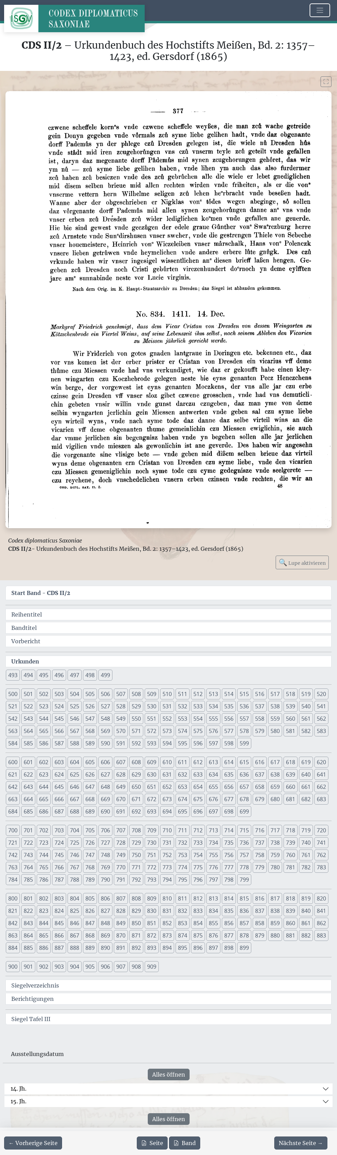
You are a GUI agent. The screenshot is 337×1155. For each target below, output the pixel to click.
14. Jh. (18, 1088)
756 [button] (228, 855)
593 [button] (151, 743)
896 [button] (198, 948)
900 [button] (12, 966)
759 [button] (275, 855)
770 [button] (120, 867)
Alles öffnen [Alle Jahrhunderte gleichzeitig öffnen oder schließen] (168, 1074)
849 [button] (120, 923)
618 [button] (290, 762)
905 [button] (90, 966)
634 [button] (213, 774)
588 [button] (74, 743)
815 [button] (244, 898)
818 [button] (290, 898)
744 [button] (43, 855)
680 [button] (275, 799)
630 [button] (151, 774)
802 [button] (43, 898)
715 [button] (244, 830)
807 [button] (120, 898)
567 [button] (74, 731)
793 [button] (151, 879)
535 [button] (228, 706)
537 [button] (259, 706)
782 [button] (306, 867)
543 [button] (28, 718)
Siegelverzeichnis (35, 985)
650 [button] (136, 787)
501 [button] (28, 694)
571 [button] (136, 731)
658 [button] (259, 787)
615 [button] (244, 762)
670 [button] (120, 799)
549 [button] (120, 718)
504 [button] (74, 694)
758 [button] (259, 855)
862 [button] (321, 923)
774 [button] (182, 867)
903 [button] (59, 966)
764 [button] (28, 867)
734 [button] (213, 842)
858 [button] (259, 923)
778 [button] (244, 867)
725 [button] (74, 842)
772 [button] (151, 867)
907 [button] (120, 966)
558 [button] (259, 718)
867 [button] (74, 935)
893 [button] (151, 948)
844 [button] (43, 923)
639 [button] (290, 774)
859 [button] (275, 923)
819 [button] (306, 898)
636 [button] (244, 774)
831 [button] (167, 911)
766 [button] (59, 867)
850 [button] (136, 923)
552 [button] (167, 718)
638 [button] (275, 774)
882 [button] (306, 935)
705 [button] (90, 830)
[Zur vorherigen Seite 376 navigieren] (33, 1143)
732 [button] (182, 842)
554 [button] (198, 718)
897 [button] (213, 948)
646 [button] (74, 787)
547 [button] (90, 718)
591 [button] (120, 743)
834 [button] (213, 911)
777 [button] (228, 867)
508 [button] (136, 694)
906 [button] (105, 966)
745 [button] (59, 855)
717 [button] (275, 830)
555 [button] (213, 718)
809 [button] (151, 898)
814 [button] (228, 898)
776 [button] (213, 867)
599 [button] (244, 743)
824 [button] (59, 911)
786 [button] (43, 879)
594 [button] (167, 743)
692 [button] (136, 811)
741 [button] (321, 842)
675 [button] (198, 799)
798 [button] (228, 879)
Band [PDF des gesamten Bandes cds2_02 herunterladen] (184, 1143)
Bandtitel (24, 627)
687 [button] (59, 811)
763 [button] (12, 867)
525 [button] (74, 706)
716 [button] (259, 830)
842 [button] (12, 923)
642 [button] (12, 787)
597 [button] (213, 743)
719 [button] (306, 830)
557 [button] (244, 718)
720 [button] (321, 830)
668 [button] (90, 799)
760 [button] (290, 855)
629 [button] (136, 774)
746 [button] (74, 855)
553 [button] (182, 718)
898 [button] (228, 948)
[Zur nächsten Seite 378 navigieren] (300, 1143)
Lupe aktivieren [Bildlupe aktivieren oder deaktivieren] (302, 562)
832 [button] (182, 911)
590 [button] (105, 743)
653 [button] (182, 787)
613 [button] (213, 762)
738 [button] (275, 842)
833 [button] (198, 911)
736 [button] (244, 842)
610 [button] (167, 762)
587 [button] (59, 743)
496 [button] (59, 675)
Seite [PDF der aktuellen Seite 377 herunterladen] (152, 1143)
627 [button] (105, 774)
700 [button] (12, 830)
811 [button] (182, 898)
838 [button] (275, 911)
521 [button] (12, 706)
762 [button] (321, 855)
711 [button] (182, 830)
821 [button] (12, 911)
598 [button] (228, 743)
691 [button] (120, 811)
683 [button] (321, 799)
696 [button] (198, 811)
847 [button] (90, 923)
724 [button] (59, 842)
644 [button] (43, 787)
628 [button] (120, 774)
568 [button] (90, 731)
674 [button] (182, 799)
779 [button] (259, 867)
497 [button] (74, 675)
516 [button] (259, 694)
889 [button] (90, 948)
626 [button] (90, 774)
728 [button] (120, 842)
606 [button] (105, 762)
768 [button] (90, 867)
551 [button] (151, 718)
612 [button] (198, 762)
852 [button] (167, 923)
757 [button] (244, 855)
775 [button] (198, 867)
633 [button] (198, 774)
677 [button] (228, 799)
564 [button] (28, 731)
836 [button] (244, 911)
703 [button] (59, 830)
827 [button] (105, 911)
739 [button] (290, 842)
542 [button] (12, 718)
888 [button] (74, 948)
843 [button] (28, 923)
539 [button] (290, 706)
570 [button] (120, 731)
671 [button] (136, 799)
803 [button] (59, 898)
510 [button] (167, 694)
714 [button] (228, 830)
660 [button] (290, 787)
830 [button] (151, 911)
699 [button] (244, 811)
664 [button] (28, 799)
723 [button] (43, 842)
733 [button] (198, 842)
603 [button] (59, 762)
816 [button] (259, 898)
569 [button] (105, 731)
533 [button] (198, 706)
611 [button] (182, 762)
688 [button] (74, 811)
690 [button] (105, 811)
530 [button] (151, 706)
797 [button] (213, 879)
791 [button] (120, 879)
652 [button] (167, 787)
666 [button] (59, 799)
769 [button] (105, 867)
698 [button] (228, 811)
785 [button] (28, 879)
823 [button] (43, 911)
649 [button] (120, 787)
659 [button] (275, 787)
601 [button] (28, 762)
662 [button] (321, 787)
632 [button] (182, 774)
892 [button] (136, 948)
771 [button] (136, 867)
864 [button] (28, 935)
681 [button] (290, 799)
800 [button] (12, 898)
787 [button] (59, 879)
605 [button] (90, 762)
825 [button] (74, 911)
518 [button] (290, 694)
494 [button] (28, 675)
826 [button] (90, 911)
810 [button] (167, 898)
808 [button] (136, 898)
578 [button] (244, 731)
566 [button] (59, 731)
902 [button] (43, 966)
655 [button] (213, 787)
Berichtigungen (32, 998)
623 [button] (43, 774)
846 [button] (74, 923)
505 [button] (90, 694)
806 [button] (105, 898)
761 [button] (306, 855)
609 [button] (151, 762)
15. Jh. (18, 1101)
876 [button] (213, 935)
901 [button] (28, 966)
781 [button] (290, 867)
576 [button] (213, 731)
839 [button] (290, 911)
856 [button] (228, 923)
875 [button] (198, 935)
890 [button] (105, 948)
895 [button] (182, 948)
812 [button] (198, 898)
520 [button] (321, 694)
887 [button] (59, 948)
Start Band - (40, 592)
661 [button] (306, 787)
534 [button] (213, 706)
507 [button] (120, 694)
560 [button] (290, 718)
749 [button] (120, 855)
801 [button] (28, 898)
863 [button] (12, 935)
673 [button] (167, 799)
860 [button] (290, 923)
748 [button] (105, 855)
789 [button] (90, 879)
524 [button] (59, 706)
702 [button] (43, 830)
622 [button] (28, 774)
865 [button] (43, 935)
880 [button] (275, 935)
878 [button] (244, 935)
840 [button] (306, 911)
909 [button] (151, 966)
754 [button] (198, 855)
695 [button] (182, 811)
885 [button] (28, 948)
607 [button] (120, 762)
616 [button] (259, 762)
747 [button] (90, 855)
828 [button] (120, 911)
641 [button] (321, 774)
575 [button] (198, 731)
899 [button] (244, 948)
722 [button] (28, 842)
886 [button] (43, 948)
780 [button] (275, 867)
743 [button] (28, 855)
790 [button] (105, 879)
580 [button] (275, 731)
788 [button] (74, 879)
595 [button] (182, 743)
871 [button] (136, 935)
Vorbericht (25, 641)
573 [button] (167, 731)
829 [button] (136, 911)
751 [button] (151, 855)
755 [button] (213, 855)
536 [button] (244, 706)
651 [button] (151, 787)
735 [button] (228, 842)
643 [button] (28, 787)
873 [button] (167, 935)
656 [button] (228, 787)
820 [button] (321, 898)
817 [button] (275, 898)
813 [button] (213, 898)
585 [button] (28, 743)
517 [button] (275, 694)
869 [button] (105, 935)
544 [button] (43, 718)
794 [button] (167, 879)
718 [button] (290, 830)
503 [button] (59, 694)
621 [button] (12, 774)
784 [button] (12, 879)
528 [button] (120, 706)
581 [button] (290, 731)
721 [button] (12, 842)
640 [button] (306, 774)
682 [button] (306, 799)
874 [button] (182, 935)
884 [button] (12, 948)
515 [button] (244, 694)
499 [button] (105, 675)
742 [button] (12, 855)
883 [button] (321, 935)
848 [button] (105, 923)
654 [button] (198, 787)
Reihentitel (26, 614)
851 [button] (151, 923)
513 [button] (213, 694)
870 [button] (120, 935)
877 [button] (228, 935)
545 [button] (59, 718)
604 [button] (74, 762)
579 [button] (259, 731)
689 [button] (90, 811)
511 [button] (182, 694)
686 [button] (43, 811)
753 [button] (182, 855)
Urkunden (25, 661)
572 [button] (151, 731)
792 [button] (136, 879)
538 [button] (275, 706)
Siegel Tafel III (30, 1019)
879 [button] (259, 935)
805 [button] (90, 898)
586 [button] (43, 743)
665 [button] (43, 799)
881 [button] (290, 935)
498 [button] (90, 675)
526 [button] (90, 706)
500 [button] (12, 694)
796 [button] (198, 879)
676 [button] (213, 799)
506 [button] (105, 694)
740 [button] (306, 842)
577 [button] (228, 731)
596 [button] (198, 743)
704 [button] (74, 830)
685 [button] (28, 811)
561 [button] (306, 718)
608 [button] (136, 762)
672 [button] (151, 799)
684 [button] (12, 811)
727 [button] (105, 842)
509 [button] (151, 694)
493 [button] (12, 675)
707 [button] (120, 830)
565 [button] (43, 731)
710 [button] (167, 830)
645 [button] (59, 787)
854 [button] (198, 923)
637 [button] (259, 774)
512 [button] (198, 694)
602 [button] (43, 762)
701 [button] (28, 830)
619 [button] (306, 762)
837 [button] (259, 911)
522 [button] (28, 706)
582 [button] (306, 731)
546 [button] (74, 718)
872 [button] (151, 935)
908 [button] (136, 966)
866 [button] (59, 935)
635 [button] (228, 774)
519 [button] (306, 694)
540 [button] (306, 706)
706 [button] (105, 830)
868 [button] (90, 935)
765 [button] (43, 867)
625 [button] (74, 774)
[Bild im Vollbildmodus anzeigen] (326, 81)
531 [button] (167, 706)
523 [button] (43, 706)
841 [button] (321, 911)
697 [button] (213, 811)
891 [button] (120, 948)
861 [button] (306, 923)
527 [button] (105, 706)
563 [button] (12, 731)
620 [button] (321, 762)
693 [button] (151, 811)
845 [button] (59, 923)
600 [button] (12, 762)
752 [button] (167, 855)
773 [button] (167, 867)
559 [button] (275, 718)
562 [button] (321, 718)
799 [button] (244, 879)
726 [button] (90, 842)
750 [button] (136, 855)
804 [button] (74, 898)
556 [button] (228, 718)
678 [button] (244, 799)
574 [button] (182, 731)
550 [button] (136, 718)
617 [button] (275, 762)
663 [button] (12, 799)
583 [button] (321, 731)
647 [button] (90, 787)
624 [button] (59, 774)
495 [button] (43, 675)
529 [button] (136, 706)
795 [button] (182, 879)
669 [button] (105, 799)
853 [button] (182, 923)
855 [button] (213, 923)
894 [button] (167, 948)
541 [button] (321, 706)
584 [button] (12, 743)
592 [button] (136, 743)
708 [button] (136, 830)
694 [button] (167, 811)
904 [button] (74, 966)
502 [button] (43, 694)
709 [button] (151, 830)
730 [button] (151, 842)
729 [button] (136, 842)
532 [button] (182, 706)
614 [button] (228, 762)
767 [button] (74, 867)
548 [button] (105, 718)
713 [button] (213, 830)
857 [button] (244, 923)
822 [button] (28, 911)
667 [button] (74, 799)
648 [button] (105, 787)
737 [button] (259, 842)
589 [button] (90, 743)
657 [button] (244, 787)
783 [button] (321, 867)
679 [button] (259, 799)
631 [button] (167, 774)
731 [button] (167, 842)
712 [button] (198, 830)
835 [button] (228, 911)
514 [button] (228, 694)
